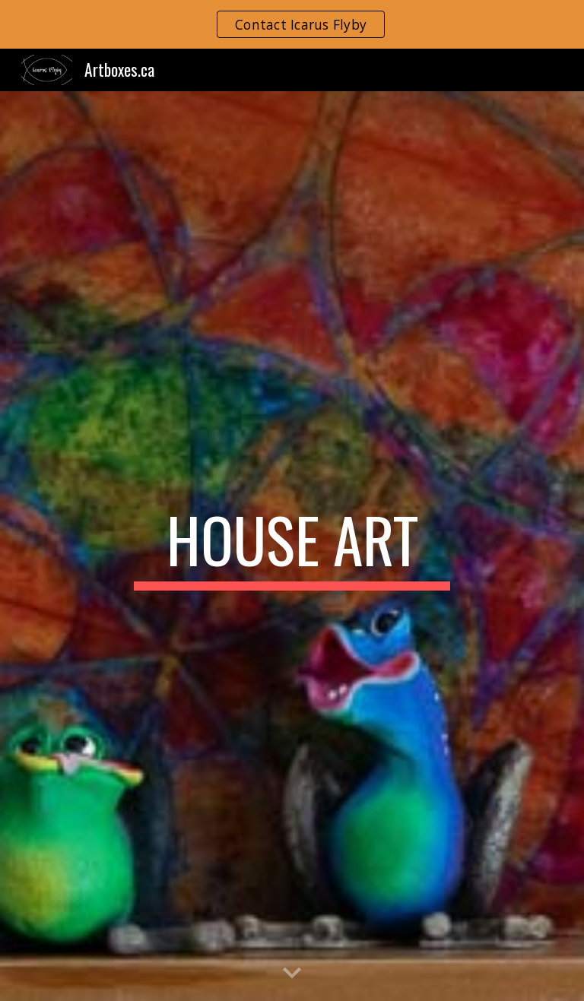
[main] (291, 546)
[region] (292, 24)
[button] (292, 973)
